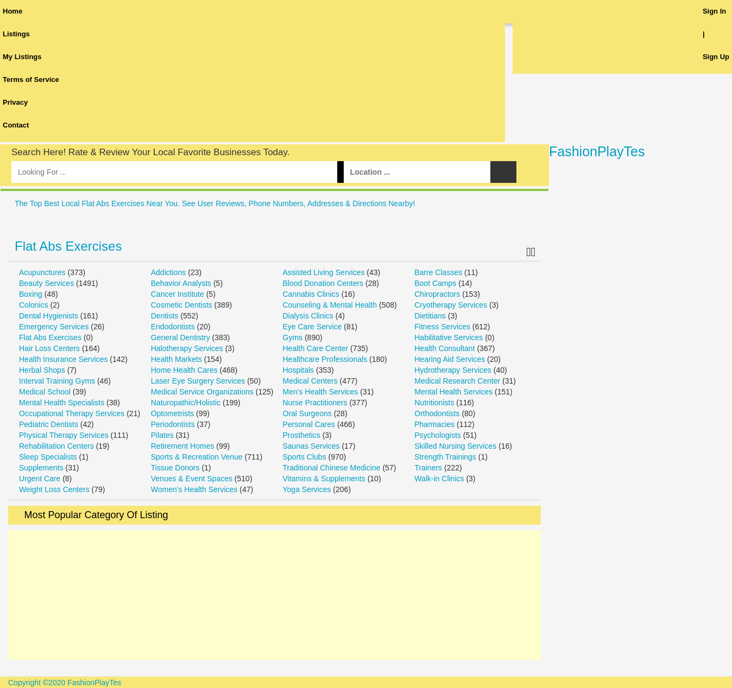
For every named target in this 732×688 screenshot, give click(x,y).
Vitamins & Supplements (324, 478)
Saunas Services (311, 446)
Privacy (15, 102)
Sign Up (716, 57)
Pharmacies (434, 424)
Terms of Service (31, 79)
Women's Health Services (194, 489)
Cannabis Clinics (311, 294)
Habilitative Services (448, 337)
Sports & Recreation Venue (197, 457)
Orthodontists (436, 413)
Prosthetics (301, 435)
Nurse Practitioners (315, 402)
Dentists (165, 315)
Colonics (33, 305)
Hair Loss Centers (49, 348)
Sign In (714, 11)
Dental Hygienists (48, 315)
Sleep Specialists (48, 457)
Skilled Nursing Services (455, 446)
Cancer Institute (177, 294)
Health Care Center (316, 348)
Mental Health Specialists (61, 402)
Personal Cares (309, 424)
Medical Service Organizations (202, 391)
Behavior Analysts (181, 283)
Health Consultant (444, 348)
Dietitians (430, 315)
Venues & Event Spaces (191, 478)
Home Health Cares (184, 370)
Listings (16, 34)
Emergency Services (54, 326)
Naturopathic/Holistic (185, 402)
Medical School (45, 391)
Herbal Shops (42, 370)
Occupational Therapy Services (71, 413)
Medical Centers (310, 381)
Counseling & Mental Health (330, 305)
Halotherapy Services (187, 348)
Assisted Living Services (324, 272)
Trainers (428, 467)
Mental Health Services (453, 391)
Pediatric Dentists (48, 424)
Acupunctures (42, 272)
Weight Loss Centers (54, 489)
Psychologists (437, 435)
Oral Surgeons (307, 413)
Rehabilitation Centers (56, 446)
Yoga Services (307, 489)
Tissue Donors (175, 467)
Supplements (41, 467)
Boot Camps (435, 283)
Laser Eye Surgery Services (198, 381)
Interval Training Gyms (57, 381)
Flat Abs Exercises (68, 246)
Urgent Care (39, 478)
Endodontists (173, 326)
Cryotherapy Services (450, 305)
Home (12, 11)
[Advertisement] (274, 595)
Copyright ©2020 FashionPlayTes (64, 682)
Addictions (168, 272)
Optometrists (172, 413)
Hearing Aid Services (449, 359)
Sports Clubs (304, 457)
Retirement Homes (182, 446)
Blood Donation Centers (323, 283)
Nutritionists (434, 402)
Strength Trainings (445, 457)
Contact (16, 125)
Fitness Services (442, 326)
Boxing (30, 294)
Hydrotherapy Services (452, 370)
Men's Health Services (320, 391)
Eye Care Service (312, 326)
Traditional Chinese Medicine (332, 467)
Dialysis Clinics (308, 315)
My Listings (22, 57)
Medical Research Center (457, 381)
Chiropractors (437, 294)
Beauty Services (46, 283)
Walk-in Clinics (439, 478)
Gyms (293, 337)
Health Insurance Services (63, 359)
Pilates (162, 435)
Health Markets (176, 359)
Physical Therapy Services (64, 435)
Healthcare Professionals (325, 359)
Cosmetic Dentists (181, 305)
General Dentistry (180, 337)
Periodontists (173, 424)
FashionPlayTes (597, 151)
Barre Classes (438, 272)
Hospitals (298, 370)
